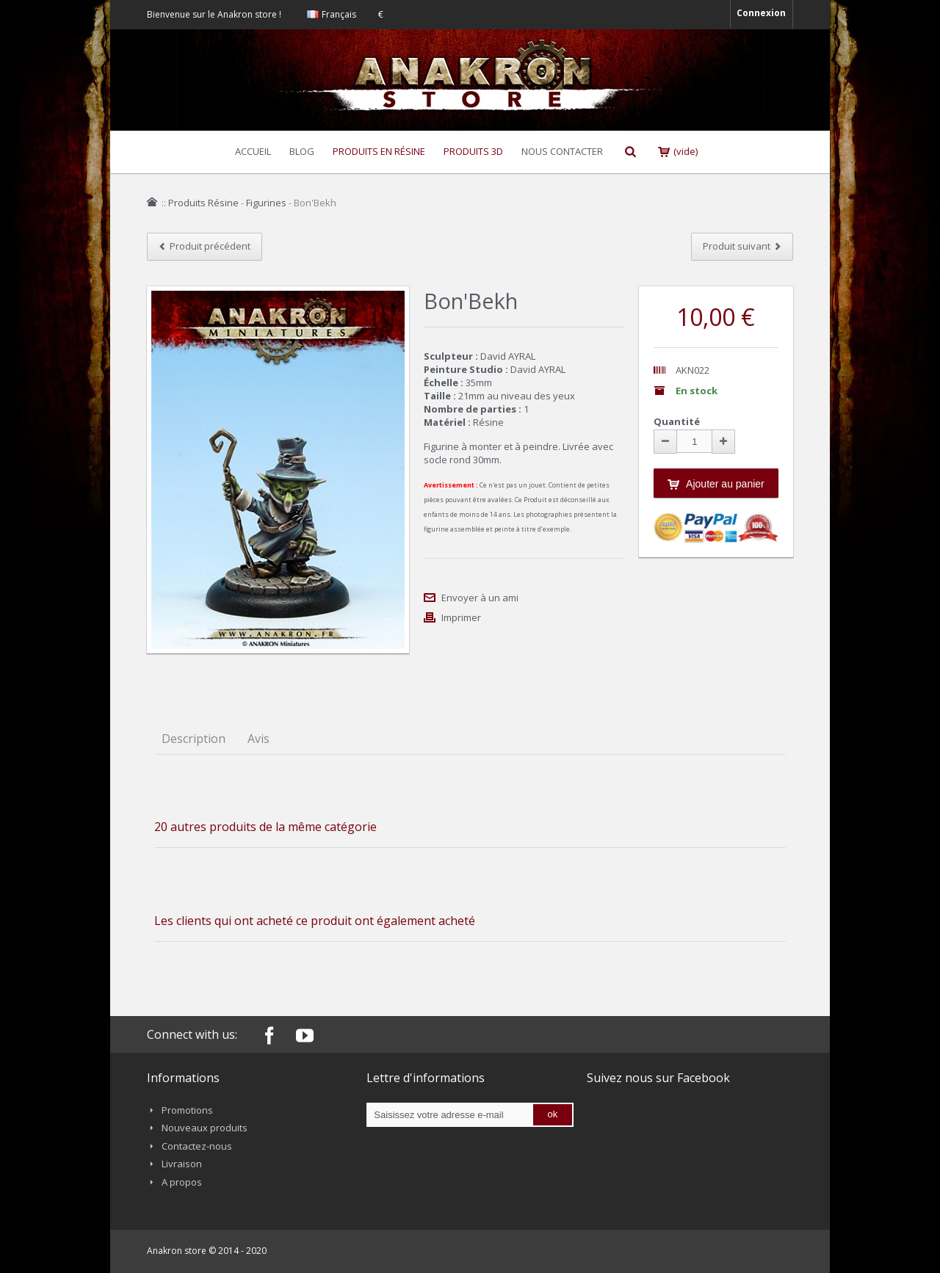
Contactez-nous (197, 1146)
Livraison (182, 1163)
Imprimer (461, 617)
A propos (182, 1182)
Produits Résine (203, 202)
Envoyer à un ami (479, 597)
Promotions (187, 1110)
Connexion (761, 13)
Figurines (266, 202)
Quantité (677, 421)
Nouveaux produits (204, 1127)
